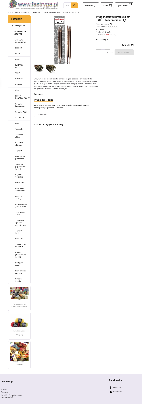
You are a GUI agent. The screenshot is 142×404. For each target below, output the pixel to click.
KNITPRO (18, 48)
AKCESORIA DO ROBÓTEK (20, 33)
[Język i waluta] (124, 5)
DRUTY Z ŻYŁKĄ (18, 197)
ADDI (17, 90)
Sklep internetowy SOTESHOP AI (130, 402)
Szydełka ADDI (21, 112)
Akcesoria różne (19, 136)
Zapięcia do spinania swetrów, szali (20, 222)
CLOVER (18, 84)
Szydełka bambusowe (20, 105)
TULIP (17, 73)
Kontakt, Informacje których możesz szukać (11, 394)
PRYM (17, 54)
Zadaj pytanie (41, 114)
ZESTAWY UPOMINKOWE (20, 41)
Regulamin (5, 390)
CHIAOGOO (19, 79)
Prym (17, 123)
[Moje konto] (91, 5)
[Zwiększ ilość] (98, 52)
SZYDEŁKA (19, 118)
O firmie (4, 387)
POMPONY (19, 239)
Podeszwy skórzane (19, 144)
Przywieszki (19, 183)
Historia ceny (102, 39)
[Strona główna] (33, 5)
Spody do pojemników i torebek (20, 166)
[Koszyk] (107, 5)
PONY (17, 59)
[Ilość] (102, 52)
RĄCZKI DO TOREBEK (19, 176)
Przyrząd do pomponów (20, 157)
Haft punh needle (19, 264)
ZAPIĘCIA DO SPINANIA (20, 245)
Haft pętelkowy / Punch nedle (21, 205)
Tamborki (19, 129)
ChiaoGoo (109, 32)
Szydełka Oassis (18, 280)
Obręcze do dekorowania (20, 189)
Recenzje (38, 94)
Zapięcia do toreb (19, 232)
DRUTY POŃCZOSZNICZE (22, 97)
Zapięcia (18, 151)
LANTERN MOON (19, 66)
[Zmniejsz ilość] (106, 52)
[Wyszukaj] (74, 5)
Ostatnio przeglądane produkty (49, 125)
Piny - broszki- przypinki (21, 272)
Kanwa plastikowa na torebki (20, 254)
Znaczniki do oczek (20, 213)
